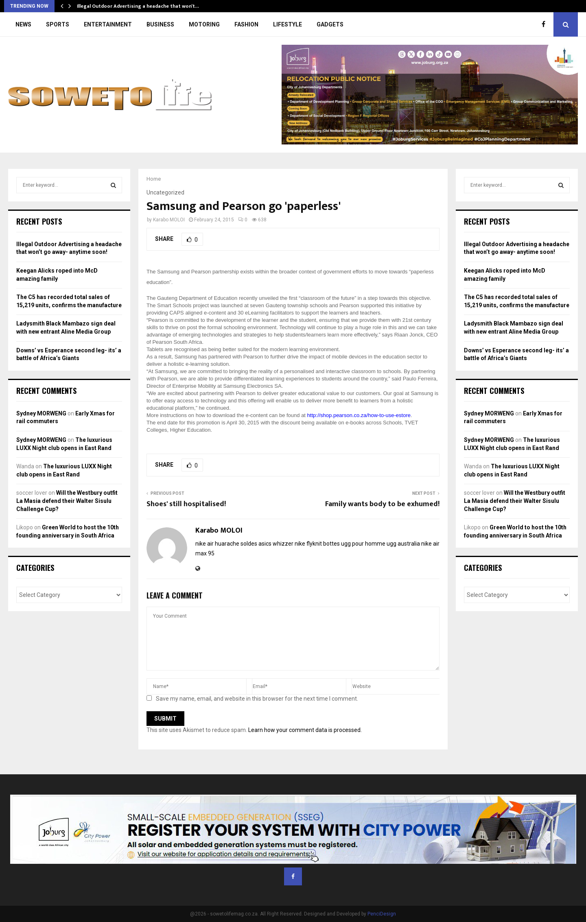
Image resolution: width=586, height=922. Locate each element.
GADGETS (330, 24)
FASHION (246, 24)
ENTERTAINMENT (108, 24)
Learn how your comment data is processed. (305, 730)
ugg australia (403, 543)
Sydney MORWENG (41, 413)
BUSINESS (160, 24)
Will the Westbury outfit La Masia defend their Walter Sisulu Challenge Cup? (67, 500)
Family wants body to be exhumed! (382, 504)
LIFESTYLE (287, 24)
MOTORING (204, 24)
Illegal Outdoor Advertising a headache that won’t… (138, 6)
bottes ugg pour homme (354, 543)
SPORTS (57, 24)
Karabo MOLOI (169, 220)
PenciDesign (381, 914)
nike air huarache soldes (226, 543)
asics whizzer (275, 543)
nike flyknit (308, 543)
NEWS (23, 24)
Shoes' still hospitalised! (186, 504)
